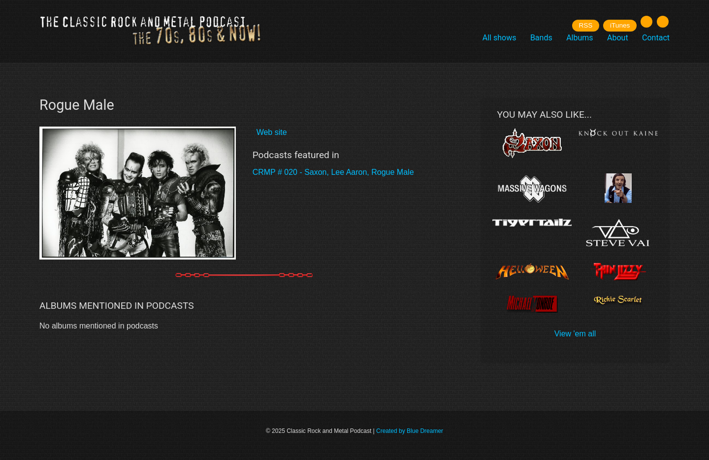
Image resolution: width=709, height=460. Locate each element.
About (617, 37)
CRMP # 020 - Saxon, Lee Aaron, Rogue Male (333, 172)
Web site (272, 132)
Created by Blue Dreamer (409, 430)
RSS (585, 25)
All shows (499, 37)
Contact (656, 37)
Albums (579, 37)
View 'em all (575, 333)
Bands (541, 37)
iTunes (620, 25)
